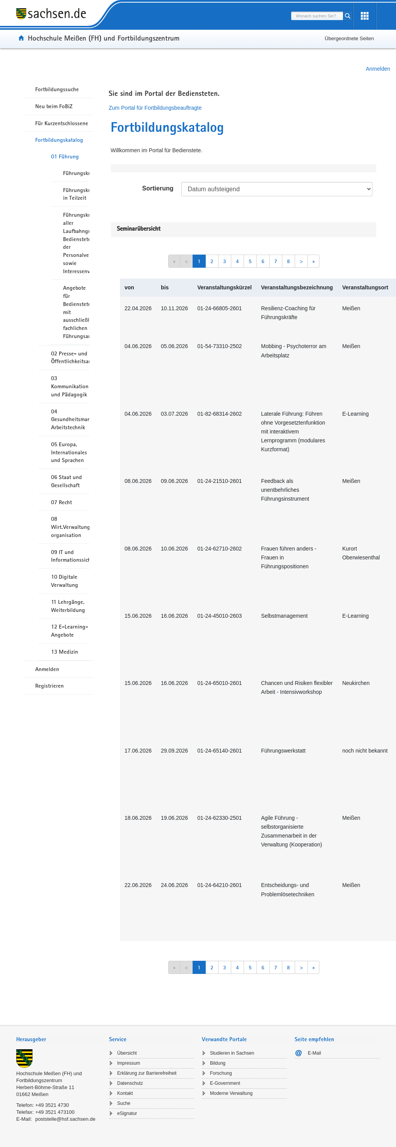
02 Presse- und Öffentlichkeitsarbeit (70, 357)
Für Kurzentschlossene (61, 123)
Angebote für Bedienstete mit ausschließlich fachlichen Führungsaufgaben (76, 312)
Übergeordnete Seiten (349, 38)
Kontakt (125, 1093)
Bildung (217, 1063)
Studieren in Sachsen (232, 1053)
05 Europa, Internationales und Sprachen (69, 452)
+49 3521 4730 (52, 1105)
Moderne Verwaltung (231, 1093)
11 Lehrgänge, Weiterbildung (68, 605)
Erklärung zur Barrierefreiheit (146, 1073)
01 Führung (65, 156)
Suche (123, 1103)
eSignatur (127, 1113)
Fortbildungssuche (57, 89)
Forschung (221, 1073)
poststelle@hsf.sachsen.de (65, 1119)
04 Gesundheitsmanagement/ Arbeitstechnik (70, 419)
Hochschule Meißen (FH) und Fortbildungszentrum (103, 37)
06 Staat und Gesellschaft (66, 481)
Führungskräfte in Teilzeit (76, 194)
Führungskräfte (76, 173)
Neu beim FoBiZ (54, 106)
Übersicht (127, 1053)
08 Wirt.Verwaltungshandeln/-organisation (70, 527)
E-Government (225, 1083)
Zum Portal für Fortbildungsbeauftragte (155, 108)
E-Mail (314, 1053)
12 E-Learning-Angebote (69, 630)
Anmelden (378, 69)
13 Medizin (64, 651)
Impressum (128, 1063)
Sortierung (158, 188)
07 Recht (61, 502)
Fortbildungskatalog (59, 139)
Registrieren (49, 685)
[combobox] (317, 15)
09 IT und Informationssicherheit (70, 556)
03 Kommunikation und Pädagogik (70, 386)
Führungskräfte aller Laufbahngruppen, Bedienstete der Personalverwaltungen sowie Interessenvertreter (76, 242)
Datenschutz (130, 1083)
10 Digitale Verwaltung (64, 580)
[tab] (58, 1040)
